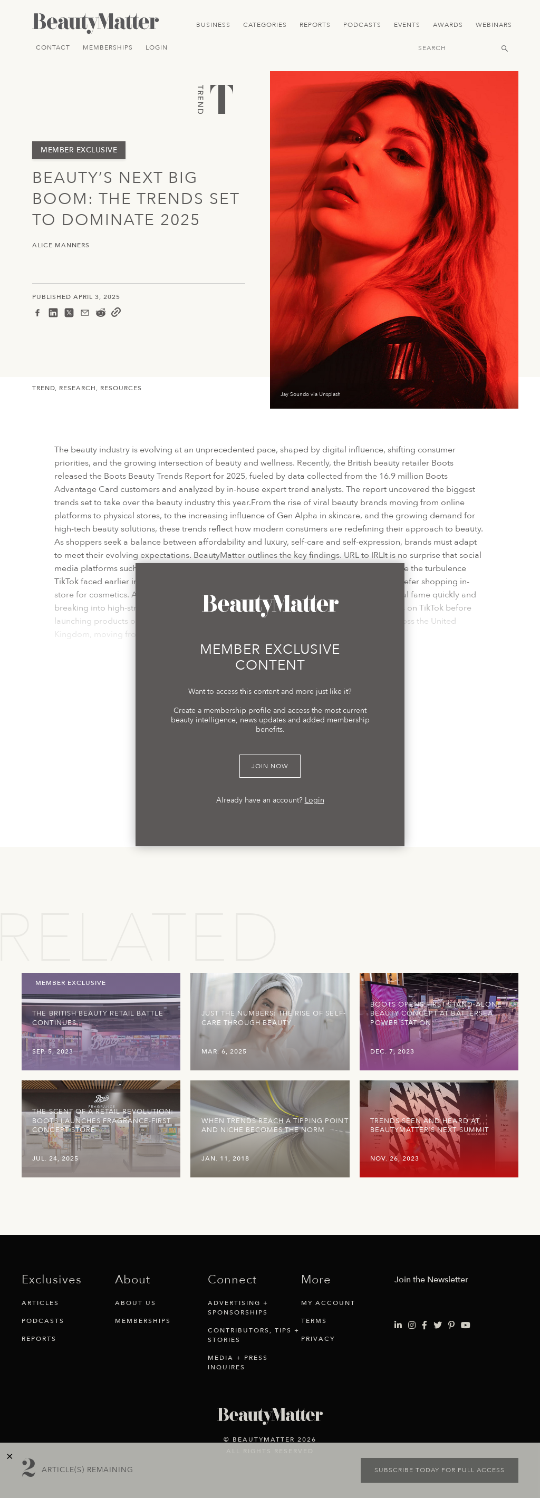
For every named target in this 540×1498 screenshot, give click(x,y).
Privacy (318, 1339)
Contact (53, 47)
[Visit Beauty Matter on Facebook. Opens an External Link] (424, 1325)
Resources (121, 388)
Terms (314, 1321)
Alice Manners (61, 245)
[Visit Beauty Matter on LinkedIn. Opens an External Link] (398, 1325)
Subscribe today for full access (439, 1470)
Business (213, 25)
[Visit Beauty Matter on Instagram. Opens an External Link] (412, 1325)
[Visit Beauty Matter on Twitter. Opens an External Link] (437, 1325)
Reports (315, 25)
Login (157, 47)
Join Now (270, 766)
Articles (40, 1303)
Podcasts (362, 25)
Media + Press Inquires (238, 1362)
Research (77, 388)
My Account (328, 1303)
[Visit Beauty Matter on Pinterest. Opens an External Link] (451, 1325)
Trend (43, 388)
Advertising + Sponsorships (238, 1308)
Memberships (108, 47)
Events (407, 25)
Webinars (494, 25)
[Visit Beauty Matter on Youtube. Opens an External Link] (465, 1325)
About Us (135, 1303)
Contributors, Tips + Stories (254, 1335)
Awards (448, 25)
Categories (265, 25)
